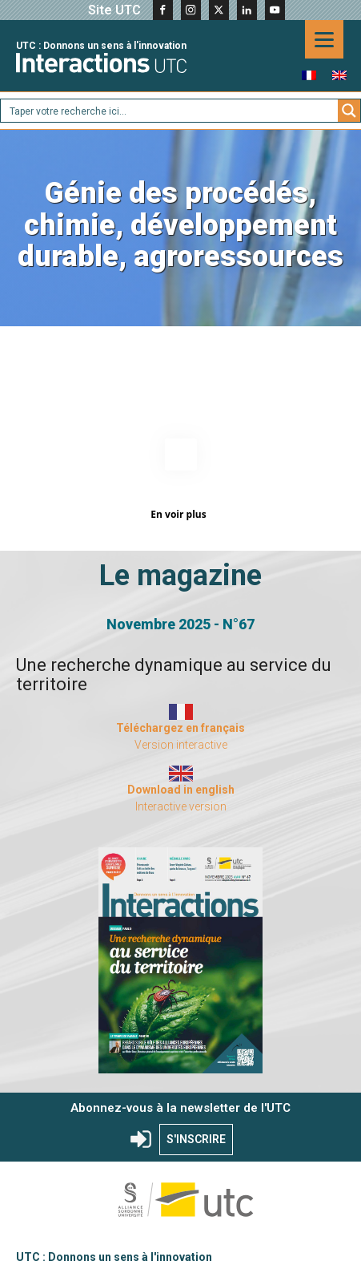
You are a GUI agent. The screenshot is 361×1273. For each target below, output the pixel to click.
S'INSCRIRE (196, 1134)
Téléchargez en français (180, 723)
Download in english (181, 784)
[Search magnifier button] (349, 110)
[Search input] (170, 111)
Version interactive (180, 739)
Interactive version (181, 801)
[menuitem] (309, 75)
